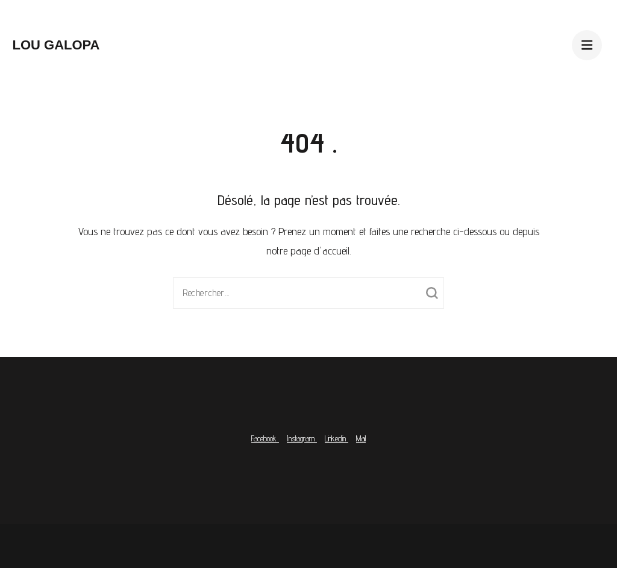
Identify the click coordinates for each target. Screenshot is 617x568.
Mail (361, 438)
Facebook (265, 438)
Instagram (302, 438)
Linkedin (336, 438)
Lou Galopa (55, 44)
